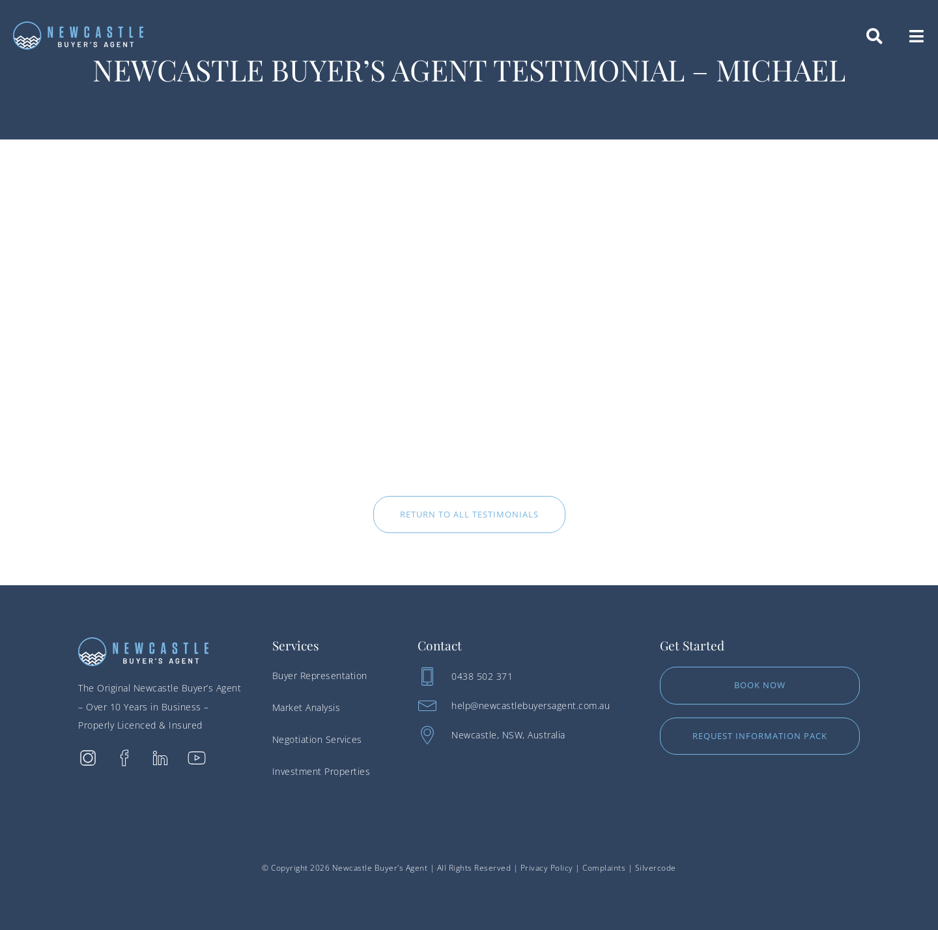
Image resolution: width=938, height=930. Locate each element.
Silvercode (655, 867)
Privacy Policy (546, 867)
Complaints (603, 867)
